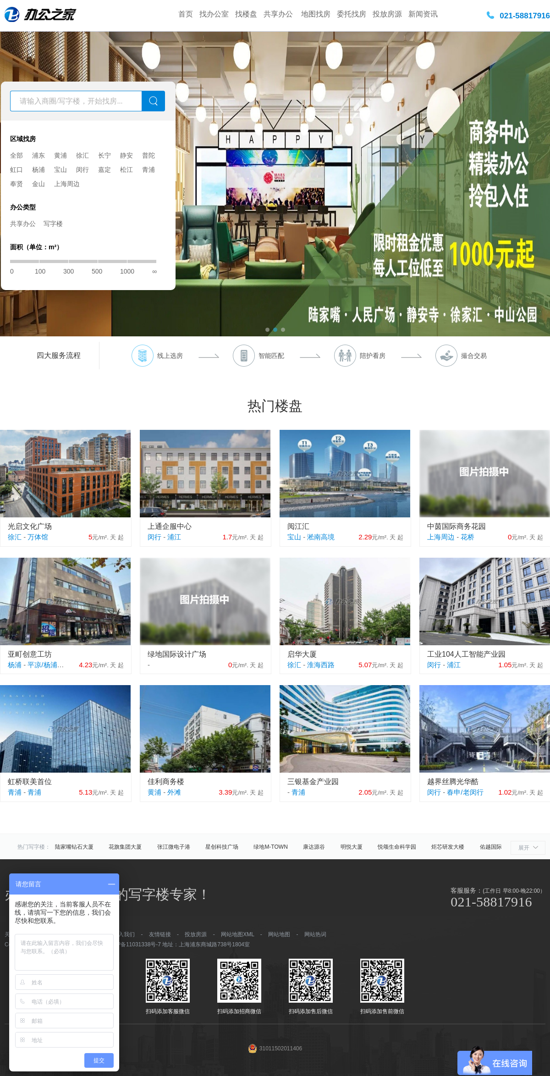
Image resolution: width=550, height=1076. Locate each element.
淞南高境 (321, 537)
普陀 (148, 155)
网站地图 (279, 934)
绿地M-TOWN (270, 847)
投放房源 (387, 14)
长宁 (104, 155)
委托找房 (351, 14)
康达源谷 (314, 847)
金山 (38, 183)
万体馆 (38, 537)
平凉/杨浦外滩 (49, 665)
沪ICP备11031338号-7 (133, 944)
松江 (126, 169)
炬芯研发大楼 (447, 847)
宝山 (60, 169)
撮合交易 (474, 355)
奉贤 (16, 183)
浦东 (38, 155)
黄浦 (60, 155)
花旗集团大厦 (125, 847)
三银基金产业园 (313, 781)
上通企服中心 (170, 526)
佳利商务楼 (166, 781)
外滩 (174, 792)
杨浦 (38, 169)
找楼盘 (246, 14)
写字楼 (53, 223)
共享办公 (279, 14)
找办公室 (214, 14)
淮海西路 (321, 665)
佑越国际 (491, 847)
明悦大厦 (352, 847)
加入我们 (124, 934)
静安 (126, 155)
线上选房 (170, 355)
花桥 (467, 537)
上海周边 (67, 183)
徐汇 (82, 155)
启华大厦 (302, 654)
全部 (16, 155)
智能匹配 (271, 355)
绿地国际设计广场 (177, 654)
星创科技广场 (221, 847)
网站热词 (315, 934)
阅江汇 (298, 526)
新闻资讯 (423, 14)
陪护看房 (372, 355)
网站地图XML (237, 934)
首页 (185, 14)
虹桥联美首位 (30, 781)
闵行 (82, 169)
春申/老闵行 (465, 792)
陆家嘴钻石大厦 (74, 847)
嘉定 (104, 169)
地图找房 (315, 14)
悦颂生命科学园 (397, 847)
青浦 (148, 169)
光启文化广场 (30, 526)
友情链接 (160, 934)
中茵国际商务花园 (456, 526)
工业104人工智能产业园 (466, 654)
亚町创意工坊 (30, 654)
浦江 (174, 537)
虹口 (16, 169)
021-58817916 (525, 15)
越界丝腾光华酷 (452, 781)
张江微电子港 (173, 847)
